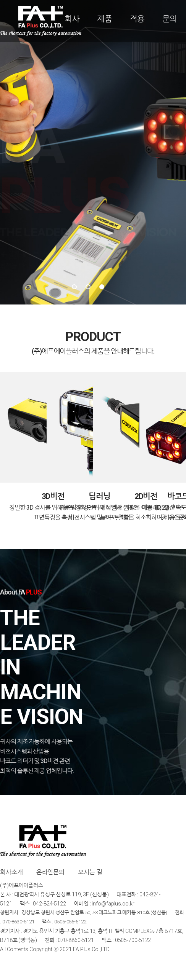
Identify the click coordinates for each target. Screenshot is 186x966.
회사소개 (11, 872)
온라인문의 (50, 872)
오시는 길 (90, 872)
